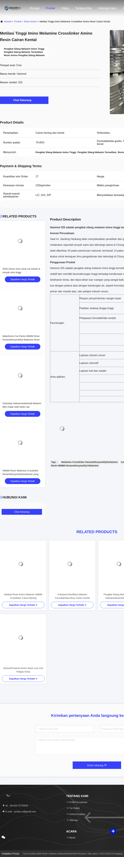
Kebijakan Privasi (10, 853)
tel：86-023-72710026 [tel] (15, 805)
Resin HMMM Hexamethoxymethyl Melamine (75, 465)
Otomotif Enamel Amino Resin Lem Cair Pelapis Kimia (23, 670)
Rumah (34, 8)
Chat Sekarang (24, 100)
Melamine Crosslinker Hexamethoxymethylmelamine (89, 462)
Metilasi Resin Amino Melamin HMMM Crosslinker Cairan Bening (23, 596)
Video (65, 8)
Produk (50, 8)
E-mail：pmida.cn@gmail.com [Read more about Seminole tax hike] (19, 811)
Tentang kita (83, 8)
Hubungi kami (107, 8)
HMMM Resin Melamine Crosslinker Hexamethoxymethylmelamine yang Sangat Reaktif (20, 474)
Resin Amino (30, 21)
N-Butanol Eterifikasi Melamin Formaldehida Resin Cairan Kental (72, 596)
